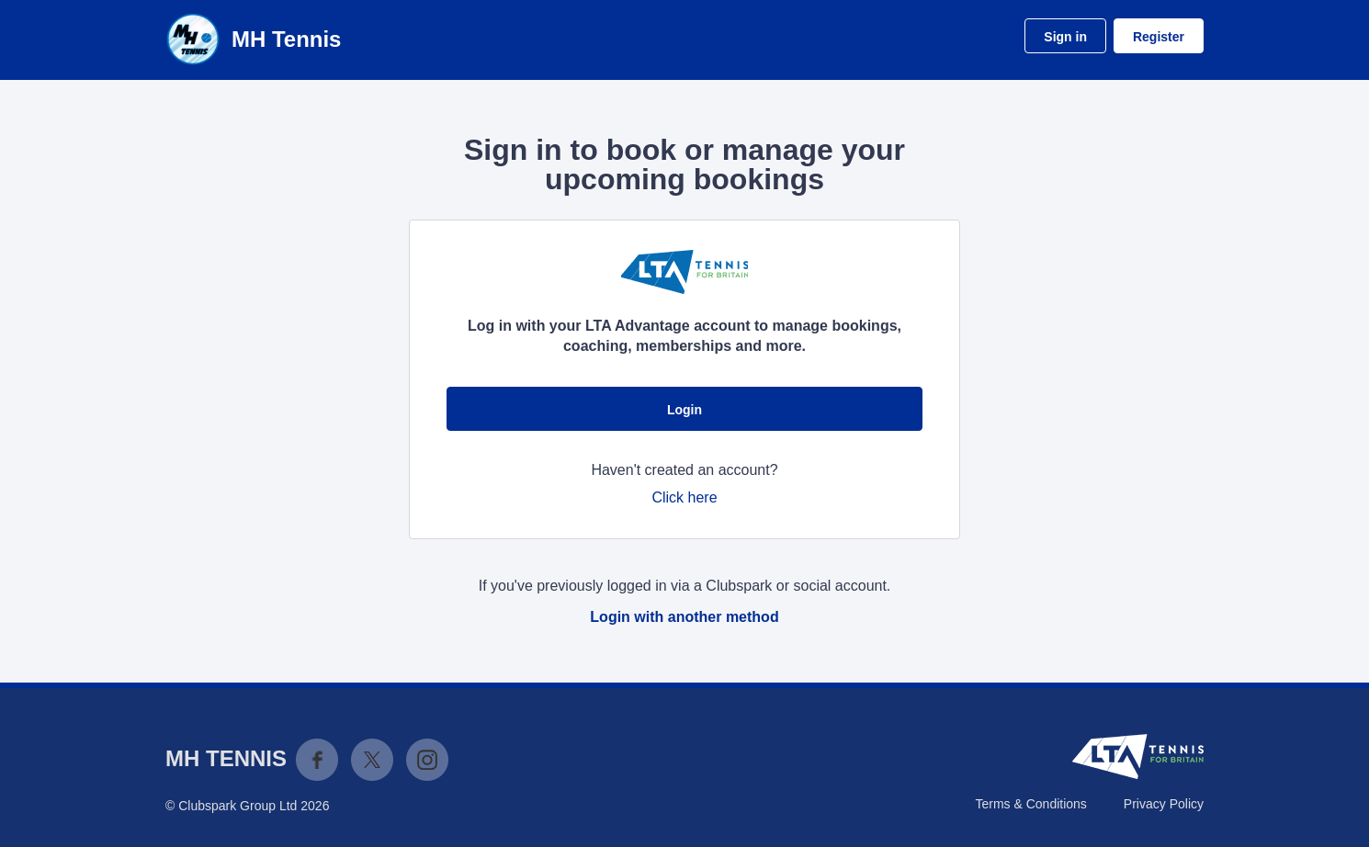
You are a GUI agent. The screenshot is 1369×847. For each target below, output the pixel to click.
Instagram (427, 760)
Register (1158, 36)
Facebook (317, 760)
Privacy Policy (1164, 803)
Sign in (1065, 36)
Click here (684, 497)
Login (684, 409)
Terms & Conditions (1030, 803)
